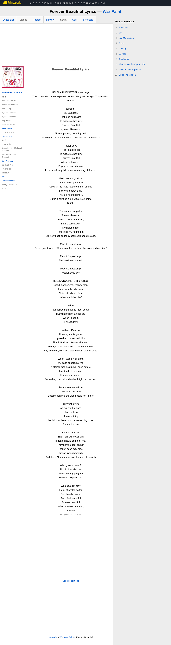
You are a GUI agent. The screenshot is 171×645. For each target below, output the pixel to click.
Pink (3, 177)
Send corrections (71, 581)
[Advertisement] (56, 45)
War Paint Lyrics (12, 92)
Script (63, 19)
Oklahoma (124, 59)
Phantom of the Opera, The (132, 64)
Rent (121, 43)
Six (120, 32)
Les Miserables (126, 38)
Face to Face (7, 136)
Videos (23, 19)
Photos (37, 19)
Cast (74, 19)
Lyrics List (8, 19)
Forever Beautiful (8, 181)
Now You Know (7, 161)
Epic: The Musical (127, 75)
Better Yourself (7, 128)
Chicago (123, 48)
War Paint (112, 11)
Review (50, 19)
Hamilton (123, 27)
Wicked (122, 53)
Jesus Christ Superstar (130, 69)
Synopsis (88, 19)
